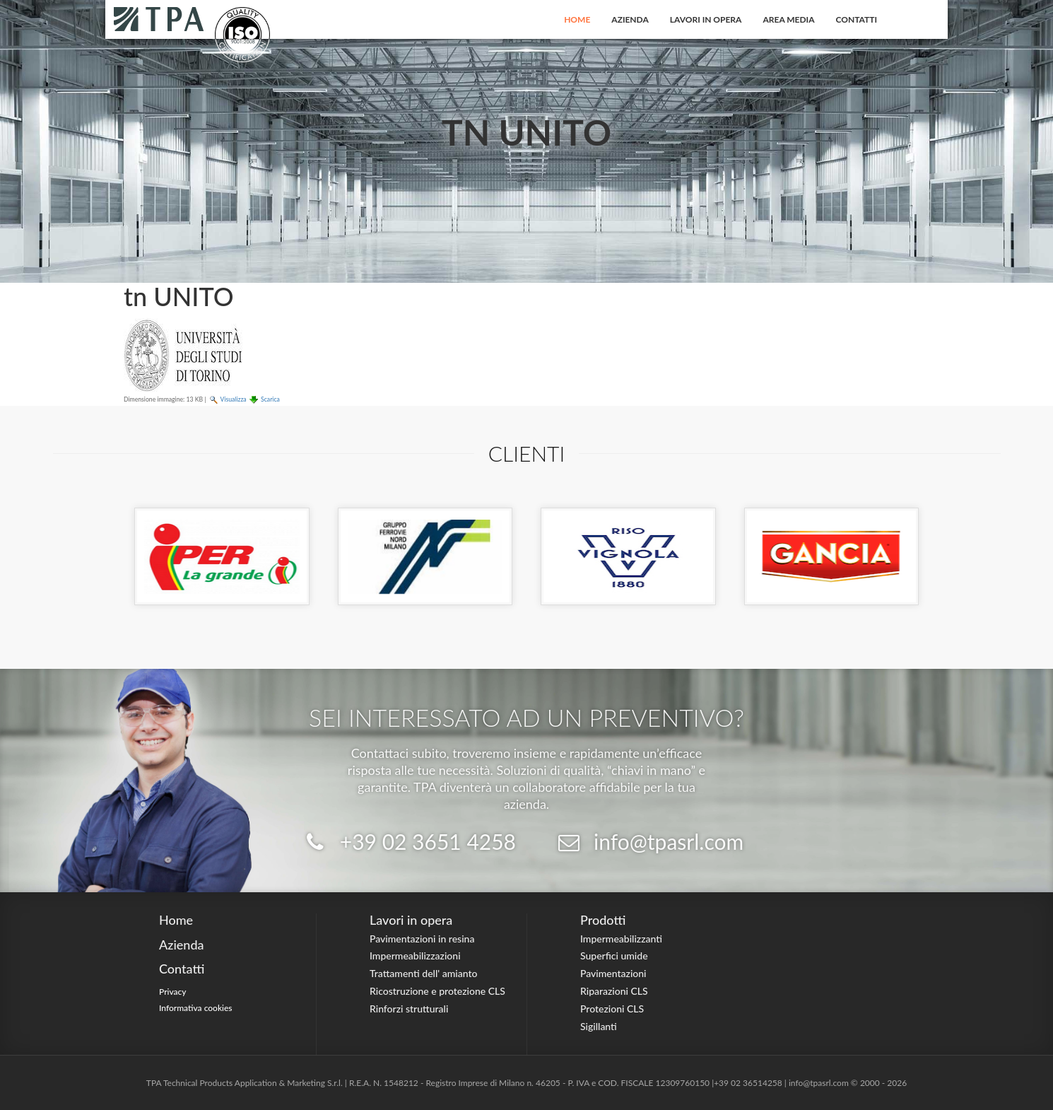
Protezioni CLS (612, 1009)
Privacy (173, 991)
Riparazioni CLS (614, 991)
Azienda (630, 19)
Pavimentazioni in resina (422, 939)
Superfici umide (614, 956)
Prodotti (602, 920)
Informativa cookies (196, 1008)
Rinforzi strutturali (409, 1009)
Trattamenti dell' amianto (423, 973)
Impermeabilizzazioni (415, 956)
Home (577, 19)
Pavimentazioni (613, 973)
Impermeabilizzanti (621, 939)
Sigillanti (598, 1026)
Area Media (788, 19)
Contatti (857, 19)
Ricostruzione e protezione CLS (437, 991)
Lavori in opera (706, 19)
